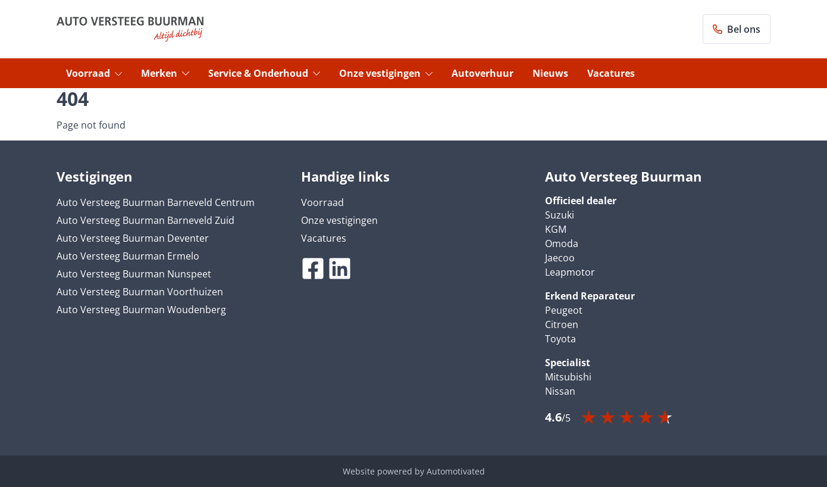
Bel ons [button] (736, 29)
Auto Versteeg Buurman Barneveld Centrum (156, 202)
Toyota (560, 338)
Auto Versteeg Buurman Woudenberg (141, 309)
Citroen (561, 324)
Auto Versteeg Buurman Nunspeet (134, 273)
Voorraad (94, 73)
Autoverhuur (482, 73)
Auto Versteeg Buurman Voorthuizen (140, 291)
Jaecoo (560, 257)
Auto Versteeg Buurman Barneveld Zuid (145, 220)
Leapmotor (570, 272)
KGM (555, 229)
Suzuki (559, 214)
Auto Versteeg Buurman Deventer (133, 238)
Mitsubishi (568, 376)
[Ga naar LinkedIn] (340, 268)
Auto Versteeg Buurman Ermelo (128, 256)
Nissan (560, 391)
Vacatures (611, 73)
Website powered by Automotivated (414, 471)
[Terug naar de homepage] (130, 29)
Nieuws (550, 73)
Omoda (561, 243)
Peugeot (563, 310)
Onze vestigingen (386, 73)
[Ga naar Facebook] (313, 268)
